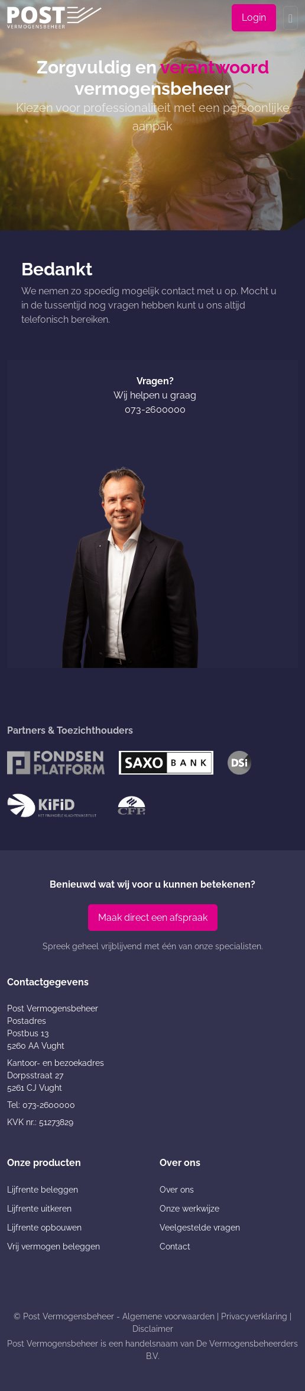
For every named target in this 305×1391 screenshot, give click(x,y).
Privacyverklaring (254, 1316)
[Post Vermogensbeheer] (54, 17)
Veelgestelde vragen (200, 1227)
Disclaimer (152, 1329)
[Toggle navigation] (290, 18)
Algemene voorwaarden (168, 1316)
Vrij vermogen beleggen (53, 1246)
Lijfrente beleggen (42, 1189)
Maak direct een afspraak (152, 917)
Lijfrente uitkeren (39, 1208)
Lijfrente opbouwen (44, 1227)
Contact (175, 1246)
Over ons (177, 1189)
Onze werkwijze (189, 1208)
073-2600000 (155, 409)
